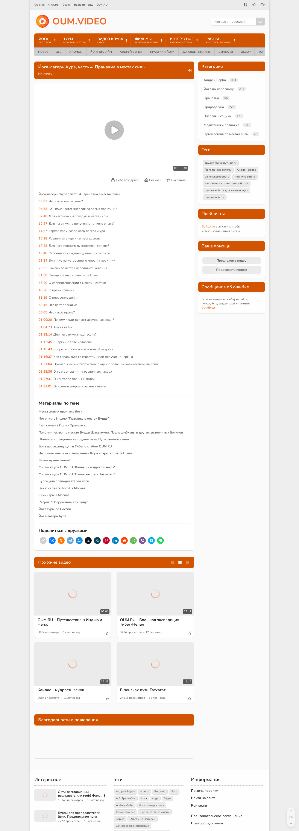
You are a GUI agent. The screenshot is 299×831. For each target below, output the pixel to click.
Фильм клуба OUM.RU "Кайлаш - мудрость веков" (77, 467)
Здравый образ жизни (155, 812)
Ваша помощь (83, 5)
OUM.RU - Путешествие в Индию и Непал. (70, 622)
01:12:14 (45, 334)
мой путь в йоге (244, 177)
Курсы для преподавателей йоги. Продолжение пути (79, 815)
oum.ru (144, 791)
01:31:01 (45, 386)
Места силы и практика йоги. (61, 411)
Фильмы (53, 5)
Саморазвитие (125, 812)
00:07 (43, 201)
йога (144, 798)
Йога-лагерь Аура (52, 516)
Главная (39, 5)
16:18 (43, 238)
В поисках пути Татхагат (142, 689)
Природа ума (214, 107)
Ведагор (159, 791)
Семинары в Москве (54, 495)
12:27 (43, 223)
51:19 (43, 297)
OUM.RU (102, 5)
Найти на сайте (203, 798)
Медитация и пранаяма (221, 125)
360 (58, 52)
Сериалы (226, 52)
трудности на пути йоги (221, 163)
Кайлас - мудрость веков (61, 689)
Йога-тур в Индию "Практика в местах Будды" (74, 418)
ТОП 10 (263, 52)
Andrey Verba (124, 805)
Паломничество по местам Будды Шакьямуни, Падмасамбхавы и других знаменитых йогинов (111, 432)
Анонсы (75, 52)
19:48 (43, 253)
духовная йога (214, 197)
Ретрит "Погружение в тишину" (63, 502)
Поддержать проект (231, 270)
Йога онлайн (101, 52)
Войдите (208, 226)
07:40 (43, 216)
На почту (45, 74)
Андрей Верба (131, 52)
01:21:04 (45, 364)
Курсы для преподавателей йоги (64, 481)
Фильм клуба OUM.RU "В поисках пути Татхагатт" (77, 474)
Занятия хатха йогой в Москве (62, 488)
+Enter (208, 308)
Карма (120, 819)
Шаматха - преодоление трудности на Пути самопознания (84, 439)
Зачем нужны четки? (54, 460)
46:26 (43, 290)
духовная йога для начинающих (226, 190)
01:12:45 (45, 342)
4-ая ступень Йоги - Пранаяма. (62, 425)
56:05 (43, 312)
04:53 (43, 209)
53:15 (43, 305)
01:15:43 (45, 349)
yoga (155, 798)
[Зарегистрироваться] (263, 5)
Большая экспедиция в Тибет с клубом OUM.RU (75, 446)
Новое (43, 52)
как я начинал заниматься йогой (226, 183)
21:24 (43, 260)
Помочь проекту (204, 790)
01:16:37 (45, 357)
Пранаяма (211, 98)
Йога (174, 791)
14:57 (43, 231)
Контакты (199, 805)
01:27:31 (45, 379)
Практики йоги (162, 52)
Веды (167, 798)
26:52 (43, 268)
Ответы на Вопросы (142, 819)
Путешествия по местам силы (226, 134)
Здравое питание (196, 52)
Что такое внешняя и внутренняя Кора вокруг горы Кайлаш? (85, 453)
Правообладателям (207, 823)
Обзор (66, 5)
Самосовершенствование (132, 826)
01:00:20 (45, 320)
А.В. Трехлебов (125, 798)
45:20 (43, 283)
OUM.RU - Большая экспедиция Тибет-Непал (149, 622)
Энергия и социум (217, 116)
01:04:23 (45, 327)
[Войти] (253, 5)
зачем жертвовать (217, 177)
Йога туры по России (55, 509)
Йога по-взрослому (219, 89)
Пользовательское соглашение (216, 816)
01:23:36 (45, 371)
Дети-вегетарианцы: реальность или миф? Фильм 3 (81, 794)
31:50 (43, 275)
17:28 (43, 246)
